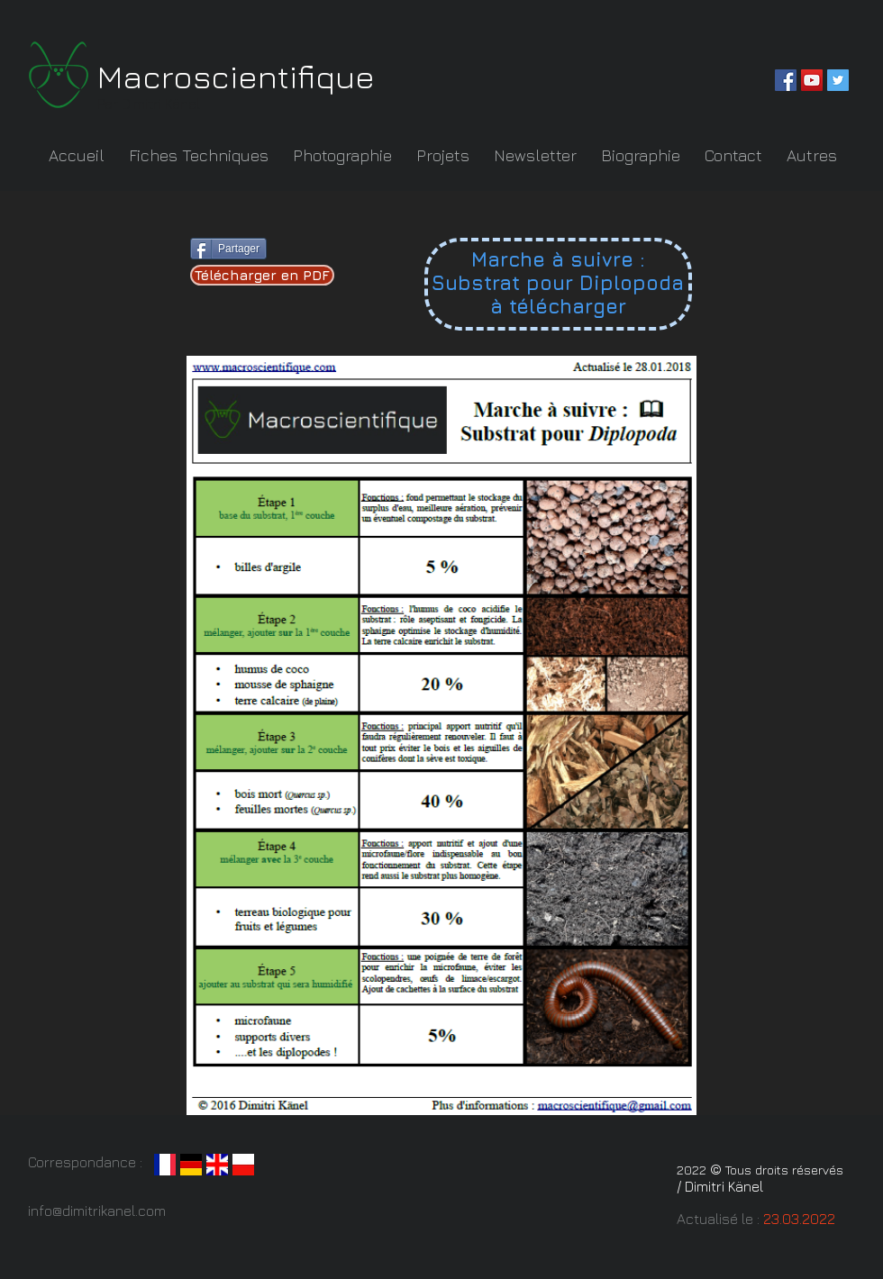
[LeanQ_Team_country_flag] (243, 1164)
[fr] (165, 1164)
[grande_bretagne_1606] (217, 1164)
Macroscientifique (236, 76)
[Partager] (228, 248)
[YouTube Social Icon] (812, 80)
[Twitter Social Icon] (838, 80)
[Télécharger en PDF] (262, 275)
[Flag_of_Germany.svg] (191, 1164)
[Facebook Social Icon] (786, 80)
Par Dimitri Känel (150, 103)
